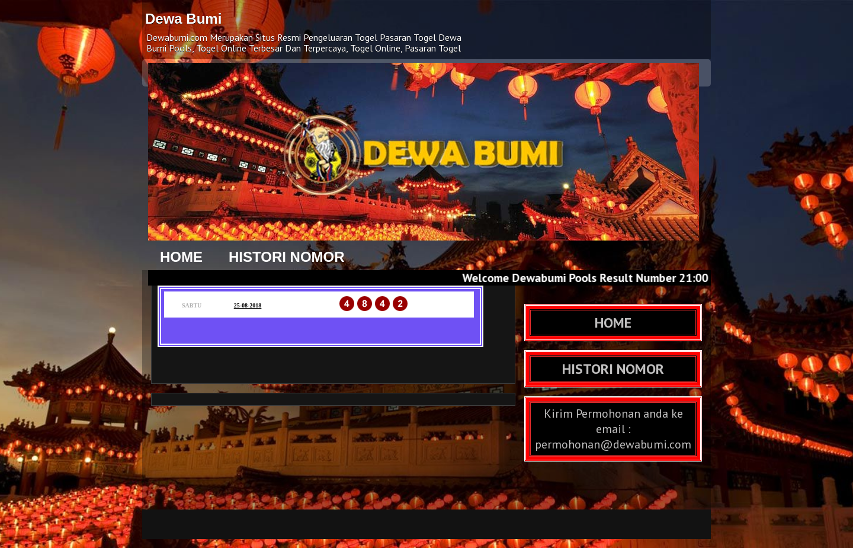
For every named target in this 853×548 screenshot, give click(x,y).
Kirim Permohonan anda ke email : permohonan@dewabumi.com (613, 429)
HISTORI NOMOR (287, 257)
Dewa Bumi (183, 19)
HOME (181, 257)
